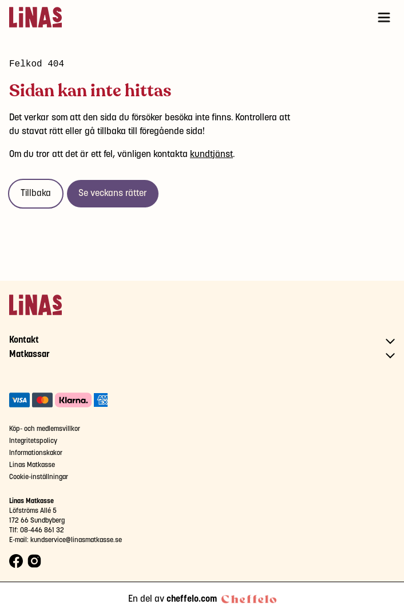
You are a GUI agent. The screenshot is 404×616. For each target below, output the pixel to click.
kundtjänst (211, 154)
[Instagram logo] (34, 561)
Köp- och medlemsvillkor (44, 429)
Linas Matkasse (32, 465)
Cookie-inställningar (38, 477)
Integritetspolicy (33, 441)
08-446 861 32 (42, 530)
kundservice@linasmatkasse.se (76, 540)
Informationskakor (35, 453)
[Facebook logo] (16, 561)
